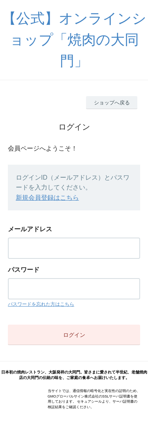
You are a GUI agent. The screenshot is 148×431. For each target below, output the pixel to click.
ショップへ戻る (112, 103)
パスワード (23, 269)
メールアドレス (30, 229)
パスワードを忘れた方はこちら (41, 304)
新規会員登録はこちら (47, 197)
